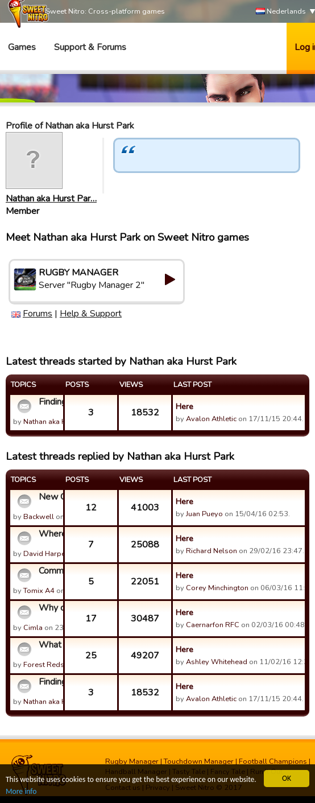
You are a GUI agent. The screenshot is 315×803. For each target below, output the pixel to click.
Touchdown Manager (199, 761)
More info (21, 792)
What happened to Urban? (49, 645)
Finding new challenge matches (49, 402)
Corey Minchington (217, 588)
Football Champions (273, 761)
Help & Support (91, 313)
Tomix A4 (39, 591)
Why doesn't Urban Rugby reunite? (49, 608)
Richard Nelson (211, 551)
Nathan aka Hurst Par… (51, 198)
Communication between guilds (49, 571)
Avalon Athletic (211, 419)
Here (184, 406)
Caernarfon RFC (212, 625)
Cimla (33, 628)
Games (22, 47)
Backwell (38, 517)
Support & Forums (90, 47)
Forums (37, 313)
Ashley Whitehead (216, 662)
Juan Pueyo (204, 514)
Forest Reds (43, 665)
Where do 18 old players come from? (49, 534)
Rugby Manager (132, 761)
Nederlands (281, 11)
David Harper (45, 554)
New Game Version (49, 497)
